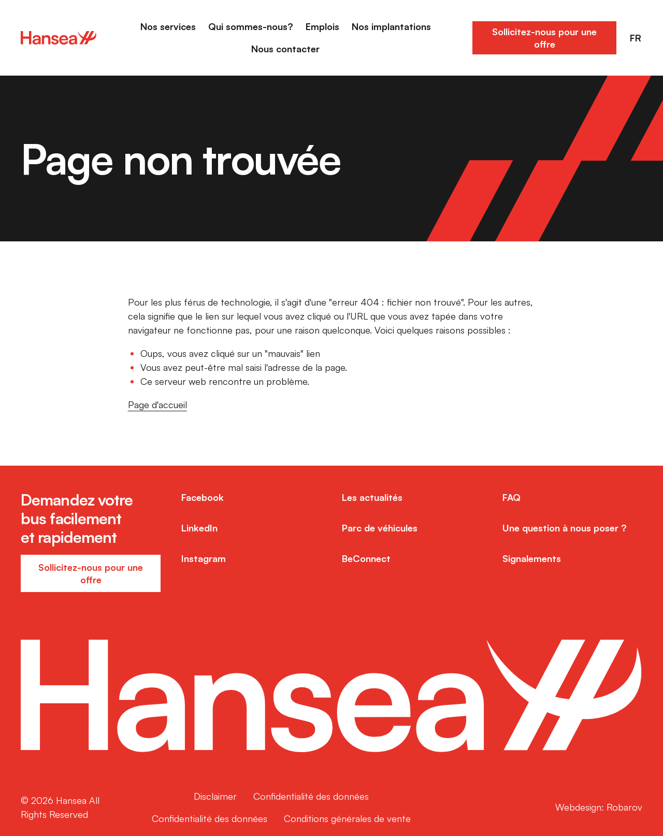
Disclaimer (215, 796)
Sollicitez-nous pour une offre (544, 38)
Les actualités (372, 497)
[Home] (58, 37)
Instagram (203, 558)
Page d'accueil (157, 404)
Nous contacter (285, 48)
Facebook (202, 497)
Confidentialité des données (311, 796)
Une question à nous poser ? (564, 528)
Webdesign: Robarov (598, 807)
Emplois (322, 26)
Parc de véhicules (379, 528)
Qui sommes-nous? (250, 26)
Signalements (531, 558)
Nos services (168, 26)
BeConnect (366, 558)
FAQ (511, 497)
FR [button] (635, 38)
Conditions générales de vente (347, 818)
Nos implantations (391, 26)
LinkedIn (199, 528)
